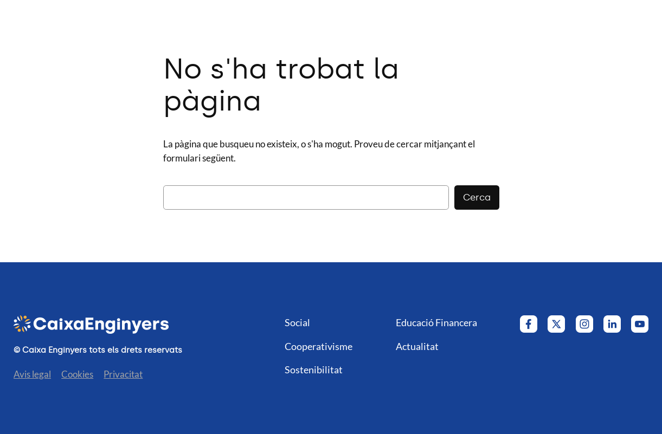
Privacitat (123, 374)
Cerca (477, 197)
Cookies (77, 374)
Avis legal (32, 374)
